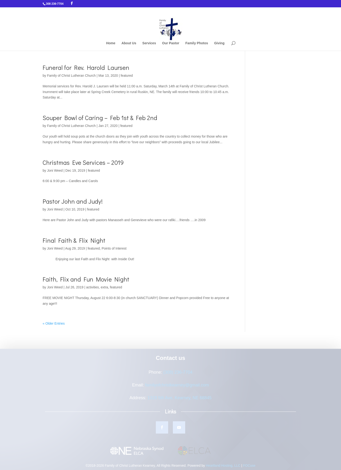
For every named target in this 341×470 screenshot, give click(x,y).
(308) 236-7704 (177, 373)
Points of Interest (114, 248)
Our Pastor (170, 43)
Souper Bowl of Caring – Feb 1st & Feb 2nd (100, 118)
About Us (128, 43)
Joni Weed (55, 170)
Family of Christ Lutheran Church (71, 75)
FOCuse (249, 467)
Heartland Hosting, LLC (223, 467)
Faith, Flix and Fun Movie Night (86, 279)
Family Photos (196, 43)
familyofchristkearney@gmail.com (177, 386)
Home (110, 43)
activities (92, 287)
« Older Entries (54, 323)
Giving (219, 43)
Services (149, 43)
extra (104, 287)
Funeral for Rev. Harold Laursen (86, 67)
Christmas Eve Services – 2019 (83, 162)
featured (127, 75)
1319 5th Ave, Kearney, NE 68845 (180, 399)
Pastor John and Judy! (73, 201)
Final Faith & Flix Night (74, 240)
